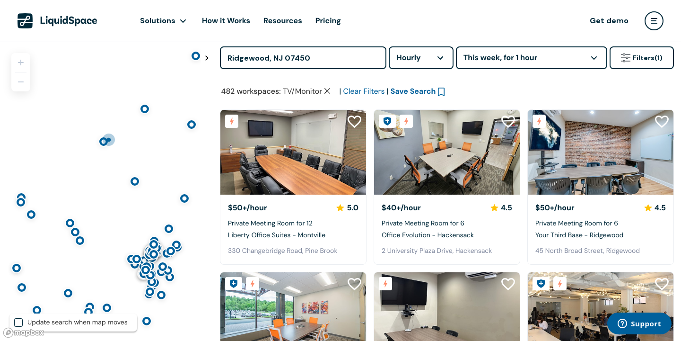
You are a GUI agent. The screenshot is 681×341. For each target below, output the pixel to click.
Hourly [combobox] (408, 58)
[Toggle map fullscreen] (207, 58)
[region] (106, 191)
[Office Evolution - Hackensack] (447, 152)
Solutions (157, 21)
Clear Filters (363, 91)
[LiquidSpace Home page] (57, 20)
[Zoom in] (20, 62)
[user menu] (654, 20)
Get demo (609, 21)
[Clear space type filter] (327, 91)
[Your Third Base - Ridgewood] (600, 152)
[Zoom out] (20, 81)
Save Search (413, 91)
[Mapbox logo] (23, 332)
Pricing (328, 21)
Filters (642, 57)
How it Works (226, 21)
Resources (282, 21)
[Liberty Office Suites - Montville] (293, 152)
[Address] (303, 57)
